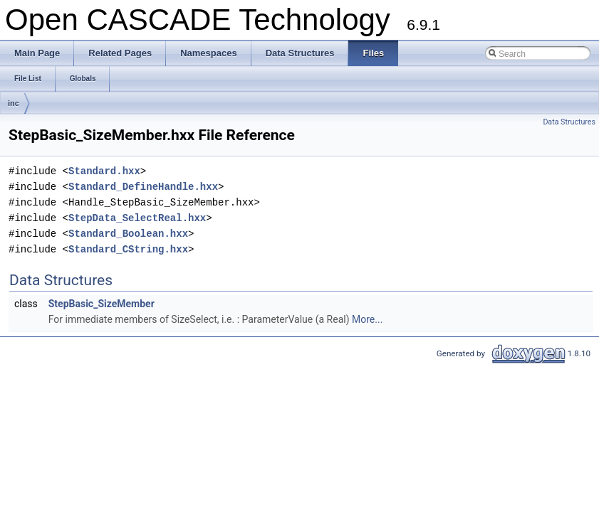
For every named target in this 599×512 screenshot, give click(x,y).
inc (13, 103)
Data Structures (569, 122)
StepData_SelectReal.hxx (137, 218)
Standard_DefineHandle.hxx (143, 186)
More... (367, 319)
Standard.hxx (104, 171)
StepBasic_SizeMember (101, 303)
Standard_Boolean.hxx (128, 233)
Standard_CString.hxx (128, 249)
